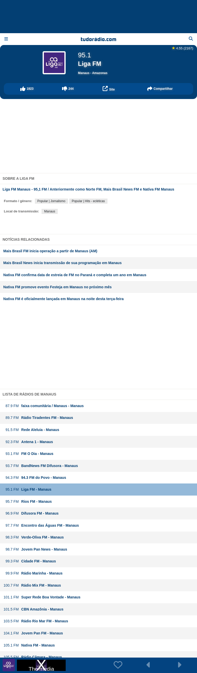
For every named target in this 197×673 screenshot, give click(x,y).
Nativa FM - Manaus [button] (29, 645)
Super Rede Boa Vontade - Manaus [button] (42, 597)
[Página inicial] (98, 39)
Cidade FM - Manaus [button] (29, 561)
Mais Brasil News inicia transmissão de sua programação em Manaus (62, 263)
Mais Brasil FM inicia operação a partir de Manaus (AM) (50, 251)
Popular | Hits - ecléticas (88, 201)
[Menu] (6, 39)
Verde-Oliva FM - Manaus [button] (33, 537)
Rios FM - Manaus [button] (27, 501)
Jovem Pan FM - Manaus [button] (33, 633)
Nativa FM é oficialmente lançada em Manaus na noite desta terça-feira (63, 299)
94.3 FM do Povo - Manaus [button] (34, 477)
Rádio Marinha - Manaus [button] (33, 573)
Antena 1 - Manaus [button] (28, 442)
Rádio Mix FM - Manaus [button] (32, 585)
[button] (26, 89)
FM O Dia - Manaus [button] (28, 453)
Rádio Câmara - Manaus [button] (32, 657)
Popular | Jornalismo (51, 201)
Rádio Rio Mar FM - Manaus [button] (35, 621)
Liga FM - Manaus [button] (27, 489)
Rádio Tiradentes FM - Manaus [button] (38, 417)
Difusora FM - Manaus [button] (30, 513)
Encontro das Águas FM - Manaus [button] (41, 525)
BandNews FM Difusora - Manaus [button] (40, 466)
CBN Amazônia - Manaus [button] (33, 609)
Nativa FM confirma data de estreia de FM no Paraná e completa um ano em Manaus (74, 275)
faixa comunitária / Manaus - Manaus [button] (43, 406)
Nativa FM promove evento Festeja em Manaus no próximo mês (57, 287)
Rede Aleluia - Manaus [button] (31, 430)
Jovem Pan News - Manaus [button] (35, 549)
